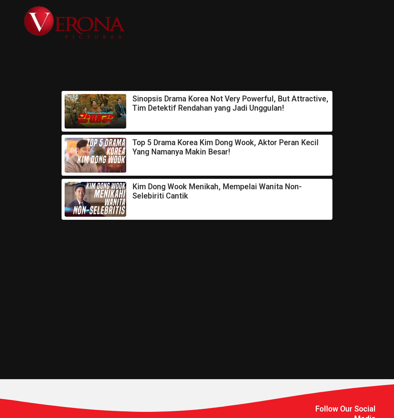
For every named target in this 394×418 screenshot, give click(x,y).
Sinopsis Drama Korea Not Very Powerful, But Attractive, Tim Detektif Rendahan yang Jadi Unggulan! (230, 103)
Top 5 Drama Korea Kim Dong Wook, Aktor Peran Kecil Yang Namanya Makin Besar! (225, 147)
